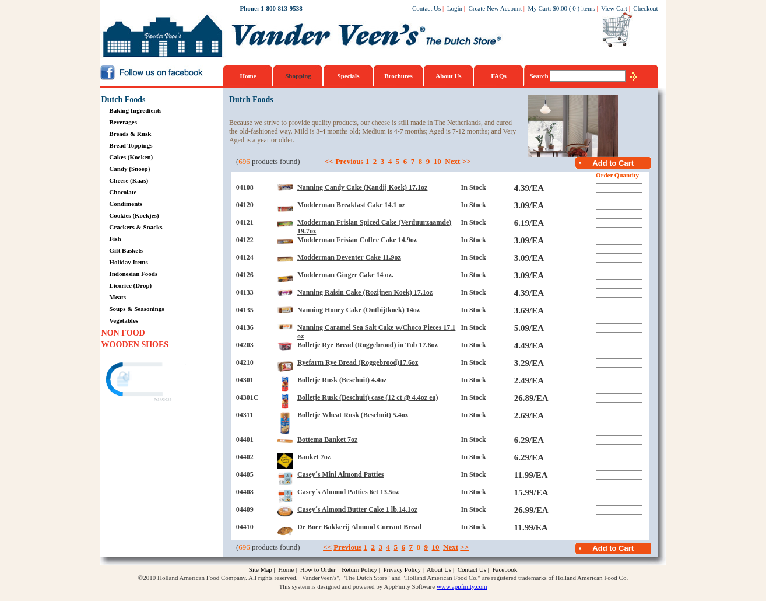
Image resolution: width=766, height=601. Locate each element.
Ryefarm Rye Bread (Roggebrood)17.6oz (357, 362)
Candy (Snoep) (129, 168)
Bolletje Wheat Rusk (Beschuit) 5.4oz (352, 415)
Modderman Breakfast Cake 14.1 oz (351, 205)
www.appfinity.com (462, 586)
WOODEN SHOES (135, 344)
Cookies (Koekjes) (134, 215)
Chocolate (122, 191)
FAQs (499, 75)
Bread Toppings (130, 145)
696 (244, 161)
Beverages (123, 121)
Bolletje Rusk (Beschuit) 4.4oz (341, 380)
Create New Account (495, 8)
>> (466, 161)
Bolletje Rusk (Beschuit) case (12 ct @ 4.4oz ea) (367, 397)
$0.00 (560, 8)
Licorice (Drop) (130, 285)
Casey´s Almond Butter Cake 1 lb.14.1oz (357, 509)
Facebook (504, 569)
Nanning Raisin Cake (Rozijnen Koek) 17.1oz (365, 292)
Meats (117, 296)
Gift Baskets (126, 250)
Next (452, 161)
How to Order (318, 569)
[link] (146, 380)
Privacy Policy (401, 569)
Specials (349, 75)
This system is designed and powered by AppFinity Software (357, 586)
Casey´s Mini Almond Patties (340, 474)
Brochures (398, 75)
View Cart (614, 8)
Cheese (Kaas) (128, 180)
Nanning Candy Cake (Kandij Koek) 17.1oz (362, 187)
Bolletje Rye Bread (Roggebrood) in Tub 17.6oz (367, 345)
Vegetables (123, 320)
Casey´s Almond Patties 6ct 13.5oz (348, 492)
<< (329, 161)
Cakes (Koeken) (131, 156)
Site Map (260, 569)
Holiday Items (128, 261)
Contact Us (426, 8)
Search (540, 75)
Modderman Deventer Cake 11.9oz (349, 257)
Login (454, 8)
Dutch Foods (123, 99)
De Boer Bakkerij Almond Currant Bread (359, 527)
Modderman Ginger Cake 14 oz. (345, 275)
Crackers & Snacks (135, 226)
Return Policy (359, 569)
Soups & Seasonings (136, 308)
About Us (448, 75)
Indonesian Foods (133, 273)
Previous (349, 161)
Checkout (645, 8)
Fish (115, 238)
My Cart (539, 8)
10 (437, 161)
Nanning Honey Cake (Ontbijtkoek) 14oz (358, 310)
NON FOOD (123, 333)
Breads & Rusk (130, 133)
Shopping (298, 75)
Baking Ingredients (135, 110)
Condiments (125, 203)
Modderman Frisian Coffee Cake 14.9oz (357, 240)
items (588, 8)
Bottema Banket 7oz (327, 439)
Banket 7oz (314, 457)
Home (248, 75)
